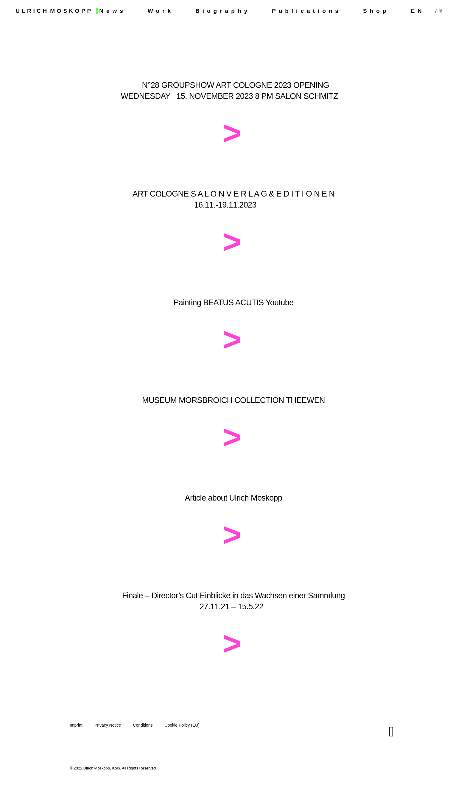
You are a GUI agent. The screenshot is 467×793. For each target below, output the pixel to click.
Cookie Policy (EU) (181, 725)
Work (161, 11)
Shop (376, 11)
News (112, 11)
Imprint (76, 725)
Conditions (142, 725)
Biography (222, 11)
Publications (306, 11)
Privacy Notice (107, 725)
